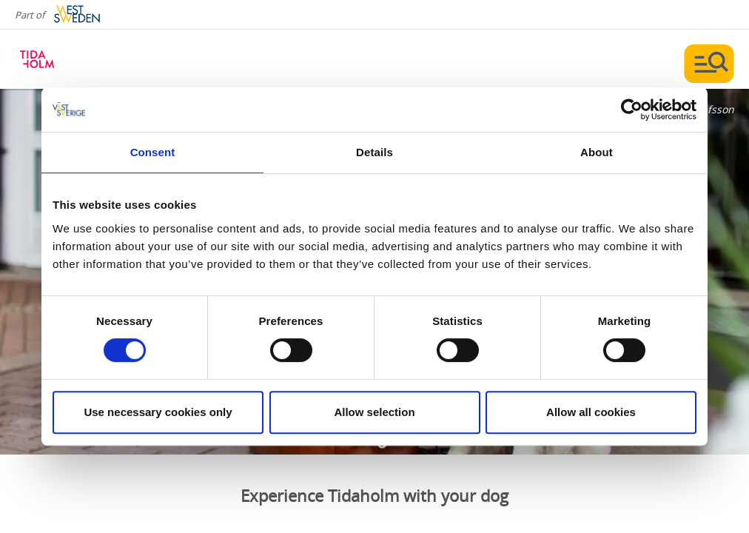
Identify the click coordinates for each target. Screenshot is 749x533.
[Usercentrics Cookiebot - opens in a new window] (631, 109)
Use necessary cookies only (158, 412)
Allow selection (374, 412)
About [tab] (596, 152)
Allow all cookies (591, 412)
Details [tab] (374, 152)
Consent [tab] (152, 152)
